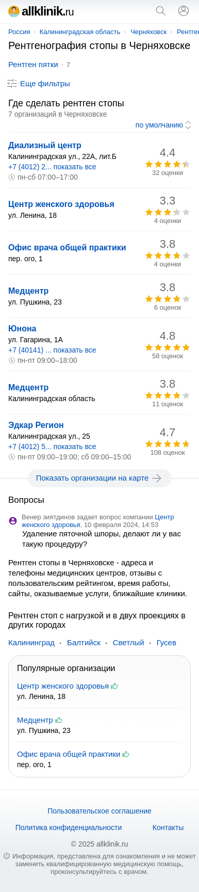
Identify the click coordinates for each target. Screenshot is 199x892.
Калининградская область (80, 32)
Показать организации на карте (99, 478)
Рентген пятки (33, 64)
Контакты (168, 827)
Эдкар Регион (36, 425)
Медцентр (28, 290)
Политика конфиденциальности (68, 827)
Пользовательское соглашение (99, 811)
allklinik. (41, 11)
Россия (19, 32)
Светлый (128, 642)
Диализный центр (44, 145)
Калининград (31, 642)
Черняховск (148, 32)
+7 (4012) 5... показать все (52, 446)
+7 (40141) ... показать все (52, 350)
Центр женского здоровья (61, 204)
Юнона (22, 328)
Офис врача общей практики (67, 247)
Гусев (166, 642)
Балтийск (84, 642)
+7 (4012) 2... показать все (52, 167)
